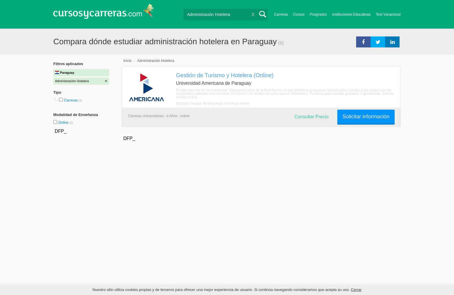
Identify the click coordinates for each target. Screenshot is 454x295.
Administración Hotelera (155, 61)
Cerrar (356, 289)
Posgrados (318, 14)
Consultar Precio (311, 116)
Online (63, 123)
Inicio (127, 61)
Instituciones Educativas (351, 14)
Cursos (298, 14)
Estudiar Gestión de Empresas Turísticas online (212, 104)
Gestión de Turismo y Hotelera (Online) (225, 75)
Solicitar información (366, 116)
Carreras (281, 14)
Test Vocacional (388, 14)
